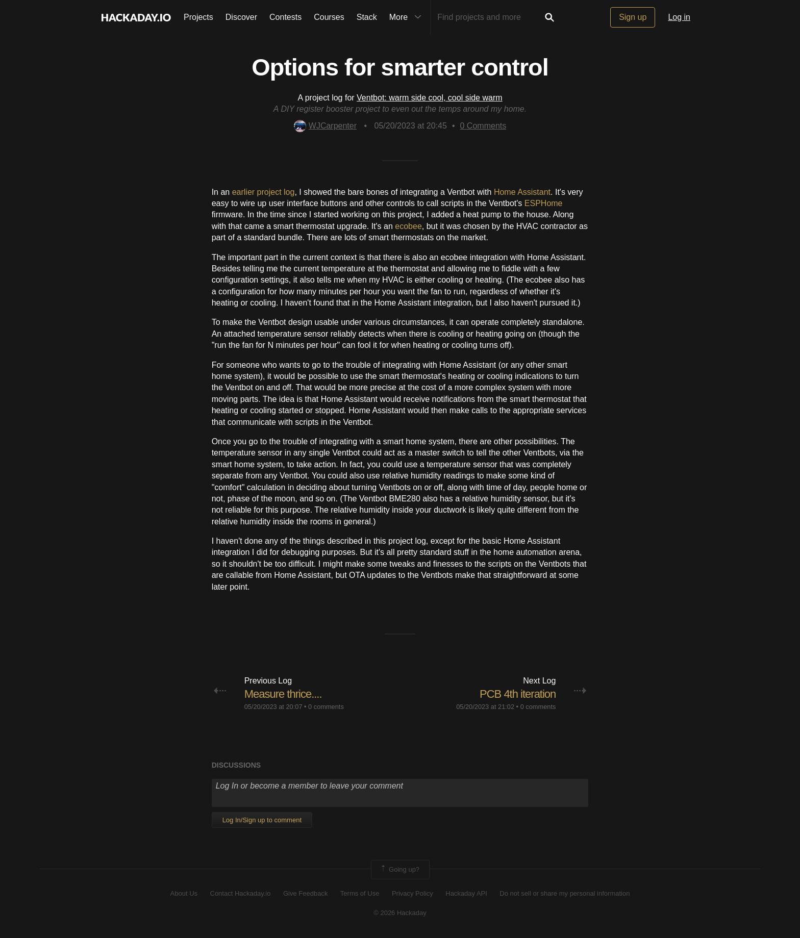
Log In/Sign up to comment (262, 820)
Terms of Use (360, 893)
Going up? (399, 869)
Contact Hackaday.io (240, 893)
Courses (329, 17)
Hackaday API (466, 893)
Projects (198, 17)
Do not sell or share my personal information (564, 893)
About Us (183, 893)
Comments (483, 125)
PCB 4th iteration (518, 694)
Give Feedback (305, 893)
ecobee (408, 226)
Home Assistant (522, 192)
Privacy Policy (412, 893)
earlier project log (263, 192)
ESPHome (543, 203)
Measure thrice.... (283, 694)
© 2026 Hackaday (400, 913)
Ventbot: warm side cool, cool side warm (429, 97)
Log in (679, 17)
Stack (367, 17)
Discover (241, 17)
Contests (285, 17)
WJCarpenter (325, 125)
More (407, 17)
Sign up (632, 17)
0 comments (326, 707)
